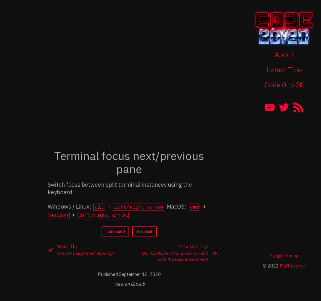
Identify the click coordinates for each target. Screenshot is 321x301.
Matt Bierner (292, 265)
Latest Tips (284, 69)
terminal (144, 230)
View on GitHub (129, 283)
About (284, 54)
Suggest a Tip (284, 254)
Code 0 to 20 (284, 84)
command (115, 230)
